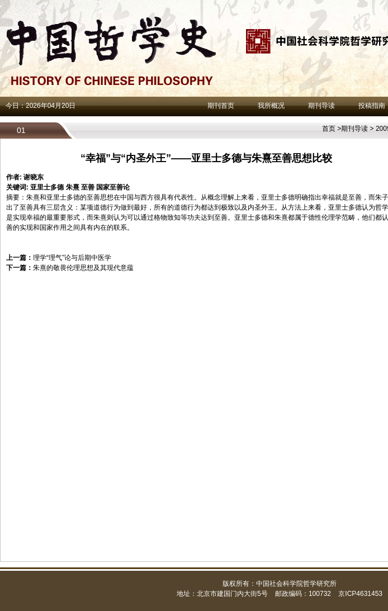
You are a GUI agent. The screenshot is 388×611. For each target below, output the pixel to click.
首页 (328, 128)
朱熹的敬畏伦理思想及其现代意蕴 (83, 268)
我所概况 (271, 106)
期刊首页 (220, 106)
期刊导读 (321, 106)
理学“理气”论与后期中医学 (72, 258)
